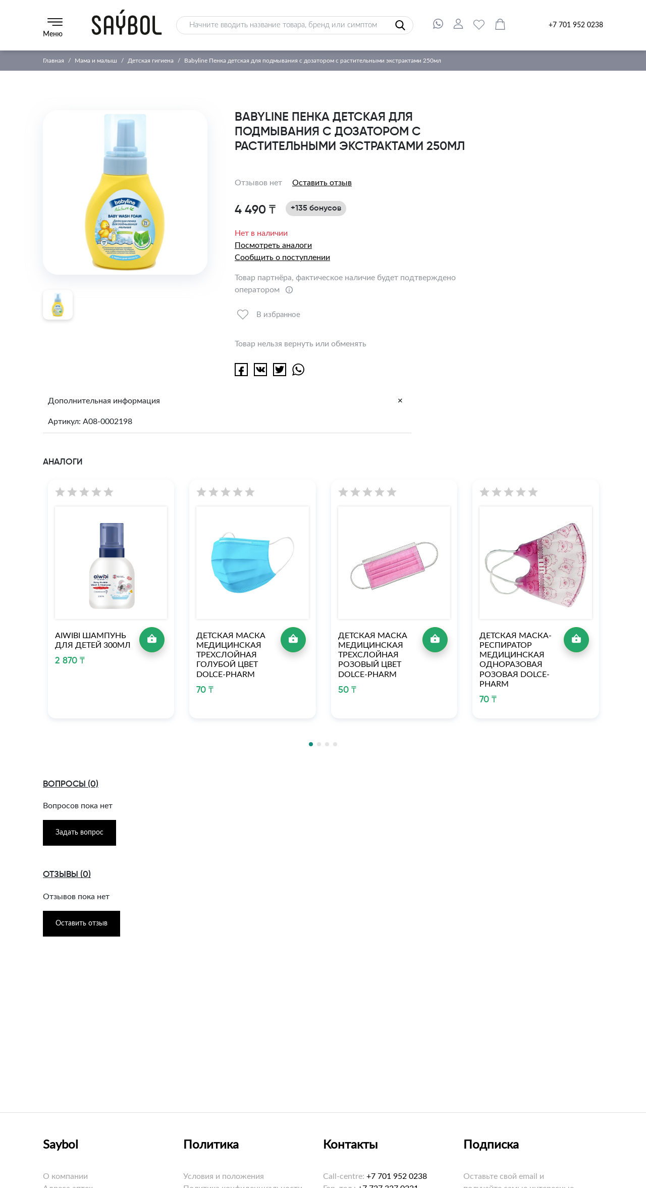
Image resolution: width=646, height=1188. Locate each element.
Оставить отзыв (322, 183)
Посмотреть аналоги (273, 245)
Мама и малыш (96, 61)
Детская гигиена (151, 61)
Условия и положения (223, 1176)
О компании (65, 1176)
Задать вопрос (79, 832)
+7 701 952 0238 (576, 25)
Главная (53, 61)
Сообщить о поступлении (282, 257)
